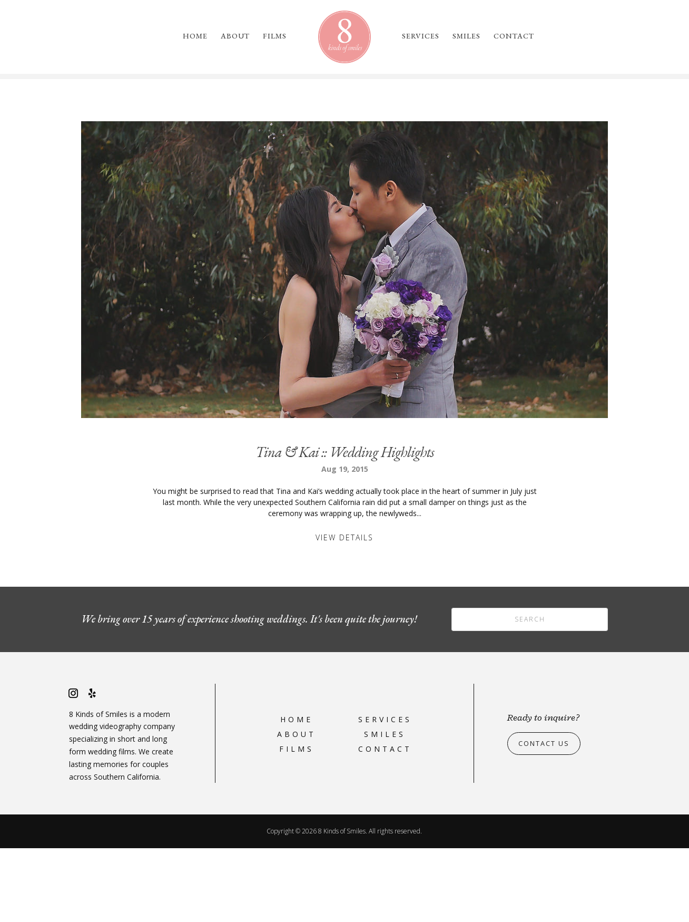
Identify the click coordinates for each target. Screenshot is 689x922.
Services (420, 36)
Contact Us (547, 817)
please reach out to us (511, 125)
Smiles (466, 36)
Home (195, 36)
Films (275, 36)
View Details (344, 611)
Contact (514, 36)
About (235, 36)
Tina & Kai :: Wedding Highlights (344, 525)
